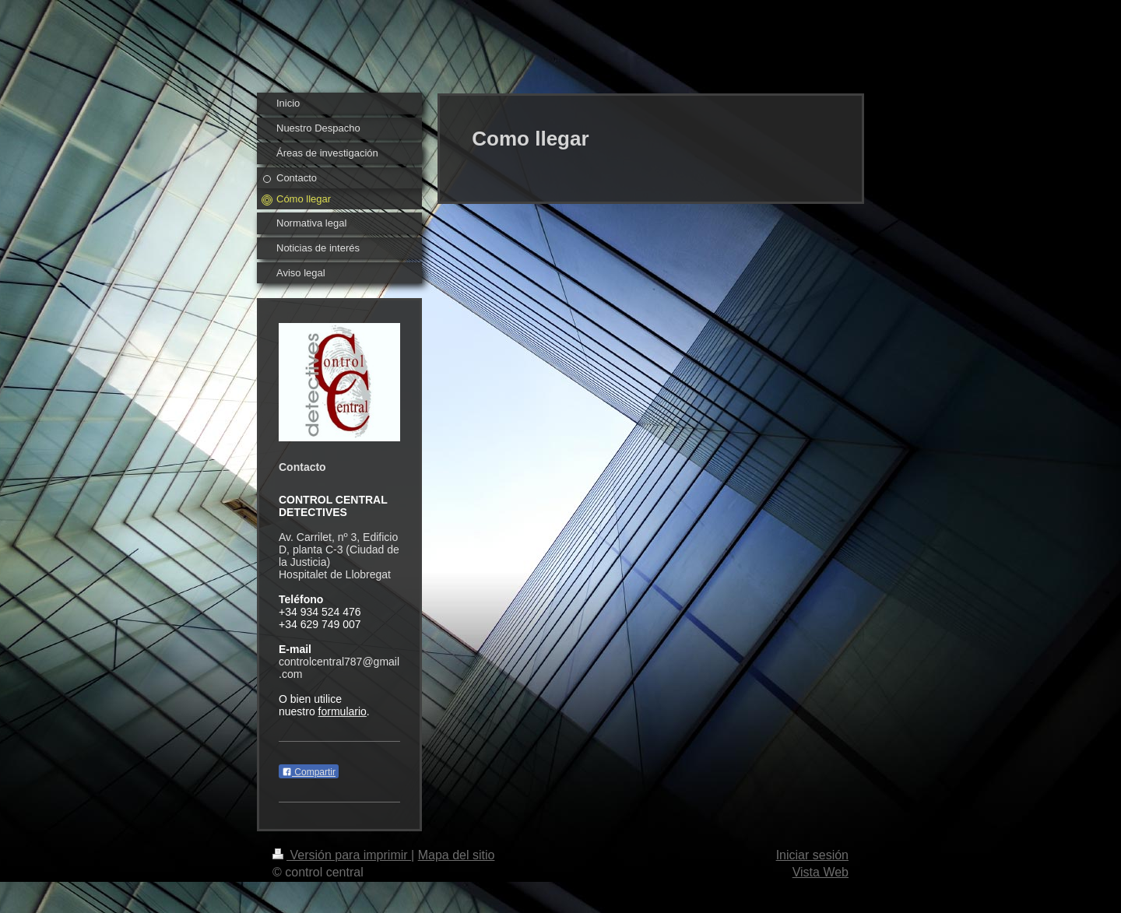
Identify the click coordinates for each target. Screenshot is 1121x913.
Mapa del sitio (456, 855)
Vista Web (820, 872)
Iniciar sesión (812, 855)
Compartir (309, 772)
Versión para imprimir (341, 855)
